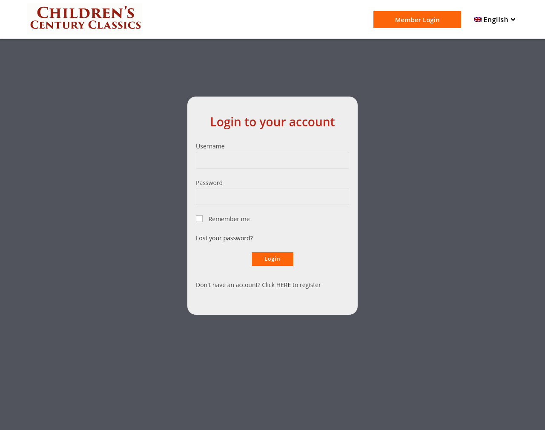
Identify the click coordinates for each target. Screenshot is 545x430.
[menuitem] (496, 20)
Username (210, 146)
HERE (283, 285)
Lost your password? (224, 238)
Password (209, 183)
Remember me (229, 219)
